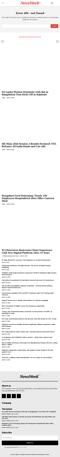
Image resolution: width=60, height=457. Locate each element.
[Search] (54, 26)
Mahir (3, 97)
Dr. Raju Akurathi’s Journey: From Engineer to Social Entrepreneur (26, 260)
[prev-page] (2, 41)
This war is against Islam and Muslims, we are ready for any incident (27, 357)
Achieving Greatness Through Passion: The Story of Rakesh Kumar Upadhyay (26, 266)
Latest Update (6, 414)
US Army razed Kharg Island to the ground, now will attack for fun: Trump (29, 319)
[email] (30, 437)
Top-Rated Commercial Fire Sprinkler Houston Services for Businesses (28, 280)
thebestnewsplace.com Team (10, 256)
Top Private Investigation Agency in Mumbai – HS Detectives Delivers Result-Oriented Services (27, 286)
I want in (30, 443)
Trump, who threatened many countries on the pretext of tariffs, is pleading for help (27, 312)
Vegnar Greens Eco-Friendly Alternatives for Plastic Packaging (25, 300)
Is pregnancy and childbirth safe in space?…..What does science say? (27, 337)
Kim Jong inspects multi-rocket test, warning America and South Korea (28, 332)
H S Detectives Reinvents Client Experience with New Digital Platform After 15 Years (27, 251)
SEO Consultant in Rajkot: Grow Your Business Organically (23, 306)
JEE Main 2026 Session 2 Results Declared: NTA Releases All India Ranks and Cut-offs (29, 145)
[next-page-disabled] (57, 41)
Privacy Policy (22, 447)
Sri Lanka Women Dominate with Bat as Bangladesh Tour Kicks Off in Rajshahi (25, 93)
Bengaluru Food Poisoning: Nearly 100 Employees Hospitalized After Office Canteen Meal (28, 198)
